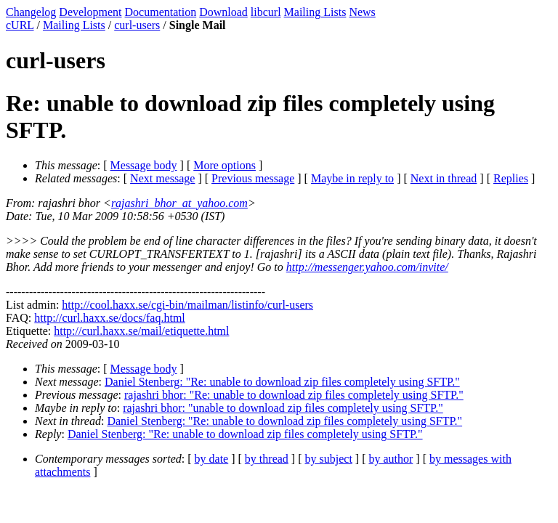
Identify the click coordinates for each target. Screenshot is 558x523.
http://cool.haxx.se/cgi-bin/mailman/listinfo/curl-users (187, 305)
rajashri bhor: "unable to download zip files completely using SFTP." (283, 408)
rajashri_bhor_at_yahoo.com (179, 203)
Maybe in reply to (352, 178)
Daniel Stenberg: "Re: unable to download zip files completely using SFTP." (282, 382)
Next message (162, 178)
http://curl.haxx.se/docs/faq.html (109, 318)
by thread (266, 459)
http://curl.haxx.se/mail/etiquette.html (141, 331)
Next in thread (444, 178)
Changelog (31, 12)
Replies (510, 178)
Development (90, 12)
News (362, 12)
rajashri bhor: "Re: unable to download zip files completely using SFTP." (294, 395)
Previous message (252, 178)
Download (223, 12)
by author (390, 459)
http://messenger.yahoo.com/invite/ (367, 267)
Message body (143, 165)
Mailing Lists (315, 12)
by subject (328, 459)
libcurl (266, 12)
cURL (20, 25)
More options (224, 165)
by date (212, 459)
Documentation (161, 12)
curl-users (137, 25)
